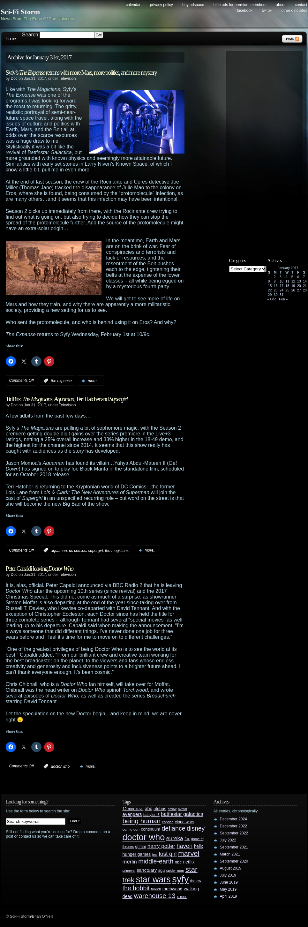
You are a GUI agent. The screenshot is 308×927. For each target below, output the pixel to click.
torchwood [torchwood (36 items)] (172, 888)
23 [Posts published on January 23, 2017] (276, 290)
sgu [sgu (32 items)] (161, 870)
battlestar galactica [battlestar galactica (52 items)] (182, 814)
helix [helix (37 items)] (198, 846)
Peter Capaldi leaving (39, 568)
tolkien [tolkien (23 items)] (156, 889)
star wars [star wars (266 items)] (153, 879)
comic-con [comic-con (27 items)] (131, 829)
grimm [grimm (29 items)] (140, 846)
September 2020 (234, 861)
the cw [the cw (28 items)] (195, 881)
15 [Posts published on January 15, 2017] (270, 286)
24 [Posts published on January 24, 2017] (281, 290)
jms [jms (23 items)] (155, 854)
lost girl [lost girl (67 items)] (168, 854)
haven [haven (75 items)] (184, 845)
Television (67, 78)
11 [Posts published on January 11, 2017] (287, 281)
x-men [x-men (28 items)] (182, 896)
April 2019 (228, 896)
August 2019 (230, 868)
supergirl (95, 550)
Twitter (267, 10)
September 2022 (234, 833)
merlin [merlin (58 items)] (130, 862)
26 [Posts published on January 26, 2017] (293, 290)
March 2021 (230, 854)
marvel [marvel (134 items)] (188, 853)
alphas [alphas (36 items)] (160, 808)
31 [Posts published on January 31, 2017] (281, 295)
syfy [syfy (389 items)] (180, 879)
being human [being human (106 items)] (142, 821)
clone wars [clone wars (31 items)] (184, 822)
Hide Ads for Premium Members (240, 5)
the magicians (117, 550)
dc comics (77, 550)
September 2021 (234, 847)
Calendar (133, 5)
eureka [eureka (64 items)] (174, 838)
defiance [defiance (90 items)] (173, 828)
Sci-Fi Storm (20, 12)
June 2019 (229, 882)
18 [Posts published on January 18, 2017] (287, 286)
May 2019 (228, 889)
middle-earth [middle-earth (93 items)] (155, 861)
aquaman (59, 550)
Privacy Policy (161, 5)
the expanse (61, 381)
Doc (14, 78)
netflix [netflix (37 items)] (189, 862)
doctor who (60, 766)
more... (94, 381)
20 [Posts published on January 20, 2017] (299, 286)
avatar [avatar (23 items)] (182, 809)
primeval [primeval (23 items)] (129, 870)
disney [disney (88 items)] (196, 828)
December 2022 (233, 826)
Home (11, 38)
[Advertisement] (267, 149)
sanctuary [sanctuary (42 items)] (147, 870)
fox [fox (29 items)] (187, 839)
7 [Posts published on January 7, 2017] (304, 277)
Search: (31, 34)
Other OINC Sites (294, 10)
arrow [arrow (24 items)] (172, 809)
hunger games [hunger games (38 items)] (137, 854)
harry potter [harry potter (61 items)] (161, 846)
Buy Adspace (193, 5)
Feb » (283, 299)
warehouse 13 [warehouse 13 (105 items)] (155, 895)
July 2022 (228, 840)
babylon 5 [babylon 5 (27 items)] (151, 814)
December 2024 (233, 819)
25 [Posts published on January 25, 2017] (287, 290)
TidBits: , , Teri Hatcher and (67, 399)
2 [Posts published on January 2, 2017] (275, 277)
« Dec (271, 299)
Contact (301, 5)
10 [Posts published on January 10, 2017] (281, 281)
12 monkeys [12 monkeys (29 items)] (133, 809)
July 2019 (228, 875)
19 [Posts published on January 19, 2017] (293, 286)
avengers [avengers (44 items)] (132, 814)
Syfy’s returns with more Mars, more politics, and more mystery (81, 72)
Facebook (244, 10)
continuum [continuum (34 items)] (150, 829)
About (280, 5)
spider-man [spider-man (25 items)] (175, 870)
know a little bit (22, 169)
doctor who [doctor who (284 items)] (144, 837)
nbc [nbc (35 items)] (178, 862)
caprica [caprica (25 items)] (168, 822)
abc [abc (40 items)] (148, 808)
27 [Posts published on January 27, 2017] (299, 290)
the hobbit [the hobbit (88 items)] (136, 888)
